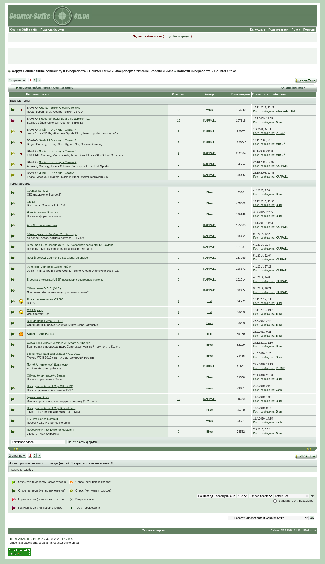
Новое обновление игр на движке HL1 (64, 118)
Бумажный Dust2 (38, 397)
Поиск (296, 29)
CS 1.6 (31, 201)
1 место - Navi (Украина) (43, 433)
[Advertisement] (162, 56)
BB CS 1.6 (33, 303)
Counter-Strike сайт (23, 29)
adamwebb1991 (285, 111)
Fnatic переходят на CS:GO (45, 299)
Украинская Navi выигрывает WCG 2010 (53, 353)
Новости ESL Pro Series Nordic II (48, 422)
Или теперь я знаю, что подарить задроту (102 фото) (62, 401)
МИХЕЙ (280, 144)
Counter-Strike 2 (37, 190)
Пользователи (278, 29)
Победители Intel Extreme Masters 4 (50, 429)
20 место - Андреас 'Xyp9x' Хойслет (50, 266)
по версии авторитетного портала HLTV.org (55, 237)
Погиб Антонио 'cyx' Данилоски (47, 364)
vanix (209, 109)
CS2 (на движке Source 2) (44, 194)
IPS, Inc (67, 539)
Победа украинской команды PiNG (50, 390)
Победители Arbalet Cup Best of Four (51, 408)
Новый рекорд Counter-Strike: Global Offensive (57, 257)
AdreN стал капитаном (42, 225)
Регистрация (181, 36)
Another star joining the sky (44, 368)
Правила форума (52, 29)
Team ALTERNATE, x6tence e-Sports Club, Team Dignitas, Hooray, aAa (72, 133)
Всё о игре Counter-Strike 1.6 (46, 205)
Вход (168, 36)
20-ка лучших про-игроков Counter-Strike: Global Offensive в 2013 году (73, 270)
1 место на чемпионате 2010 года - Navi (53, 411)
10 (178, 399)
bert (209, 333)
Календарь (257, 29)
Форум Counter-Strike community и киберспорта (49, 71)
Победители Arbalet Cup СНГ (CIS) (50, 386)
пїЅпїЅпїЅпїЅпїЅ (21, 539)
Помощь (309, 29)
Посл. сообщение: (264, 111)
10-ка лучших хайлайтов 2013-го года (52, 234)
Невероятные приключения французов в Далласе (60, 248)
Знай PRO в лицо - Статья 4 (57, 129)
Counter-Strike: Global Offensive (59, 107)
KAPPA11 (209, 120)
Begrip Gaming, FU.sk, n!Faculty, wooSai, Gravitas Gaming (64, 144)
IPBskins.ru (309, 530)
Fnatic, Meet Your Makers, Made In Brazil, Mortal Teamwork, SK (67, 176)
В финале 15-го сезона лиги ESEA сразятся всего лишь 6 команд (70, 244)
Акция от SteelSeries (40, 333)
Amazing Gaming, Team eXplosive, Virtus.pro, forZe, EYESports (68, 166)
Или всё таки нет (38, 314)
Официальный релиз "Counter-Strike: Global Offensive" (63, 324)
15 (178, 120)
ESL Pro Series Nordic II (42, 418)
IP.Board (37, 539)
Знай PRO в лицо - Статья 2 (57, 162)
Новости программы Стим (44, 379)
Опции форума (292, 87)
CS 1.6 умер (35, 310)
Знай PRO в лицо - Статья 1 (57, 172)
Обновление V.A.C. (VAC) (44, 288)
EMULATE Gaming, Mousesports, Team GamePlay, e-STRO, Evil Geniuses (75, 155)
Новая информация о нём (44, 216)
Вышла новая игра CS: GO (45, 321)
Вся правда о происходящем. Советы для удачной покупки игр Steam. (73, 346)
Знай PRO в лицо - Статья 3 (57, 151)
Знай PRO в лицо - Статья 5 (57, 140)
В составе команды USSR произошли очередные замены (65, 279)
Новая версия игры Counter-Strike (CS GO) (55, 111)
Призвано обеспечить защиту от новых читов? (58, 292)
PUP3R (280, 133)
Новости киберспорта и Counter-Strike (206, 71)
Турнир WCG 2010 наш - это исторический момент (60, 357)
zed (209, 301)
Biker (279, 122)
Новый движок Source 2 (42, 212)
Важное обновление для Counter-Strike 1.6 (55, 122)
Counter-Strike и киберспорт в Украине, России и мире (131, 71)
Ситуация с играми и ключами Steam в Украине (58, 342)
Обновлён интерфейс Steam (46, 375)
